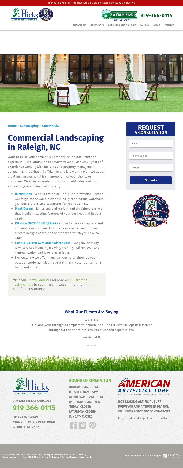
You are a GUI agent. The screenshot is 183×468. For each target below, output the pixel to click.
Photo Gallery (38, 280)
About (156, 25)
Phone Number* (141, 156)
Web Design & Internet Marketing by (153, 455)
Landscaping (79, 25)
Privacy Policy (58, 457)
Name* (135, 143)
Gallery (144, 25)
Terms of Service (78, 457)
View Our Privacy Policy (75, 454)
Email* (135, 168)
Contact (169, 25)
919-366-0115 (34, 407)
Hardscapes (97, 25)
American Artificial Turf (74, 3)
